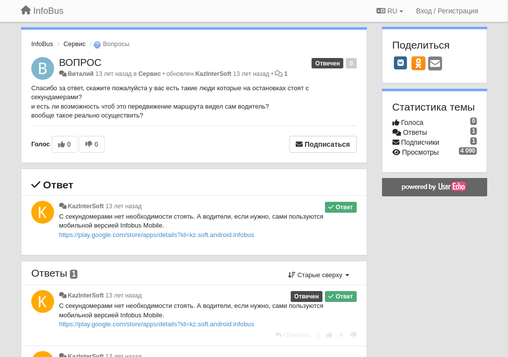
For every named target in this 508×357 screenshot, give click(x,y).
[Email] (435, 64)
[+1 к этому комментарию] (329, 335)
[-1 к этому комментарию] (353, 335)
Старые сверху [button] (318, 275)
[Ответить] (293, 335)
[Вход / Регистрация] (447, 10)
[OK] (418, 63)
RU (390, 11)
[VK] (400, 63)
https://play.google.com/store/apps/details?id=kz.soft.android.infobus (156, 234)
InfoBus (42, 44)
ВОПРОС (80, 62)
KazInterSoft (213, 73)
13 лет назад (124, 206)
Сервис (75, 44)
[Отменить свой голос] (341, 335)
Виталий (80, 73)
